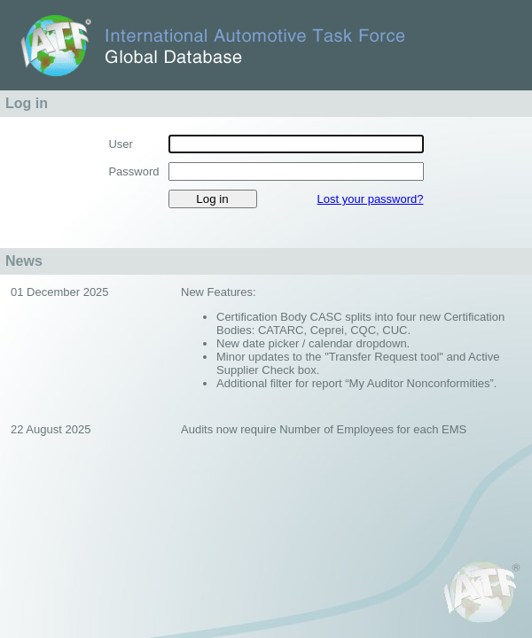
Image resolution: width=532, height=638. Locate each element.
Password (133, 171)
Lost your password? (370, 199)
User (120, 144)
